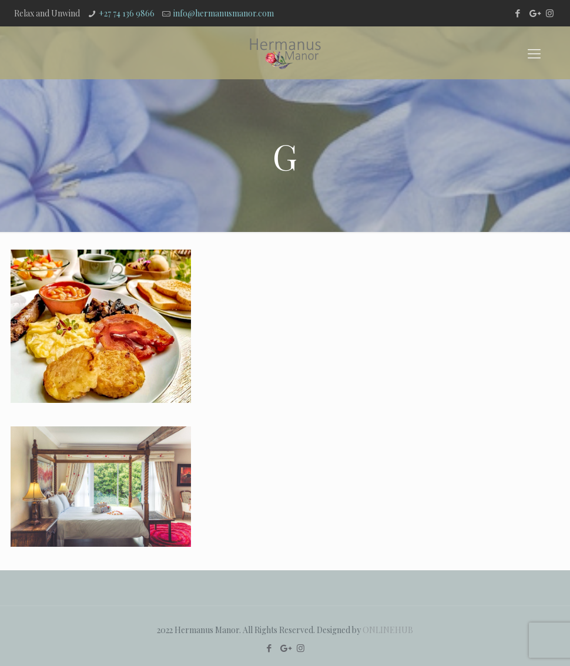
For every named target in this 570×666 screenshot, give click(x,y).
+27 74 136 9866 (127, 13)
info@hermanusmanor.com (223, 13)
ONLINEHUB (388, 629)
